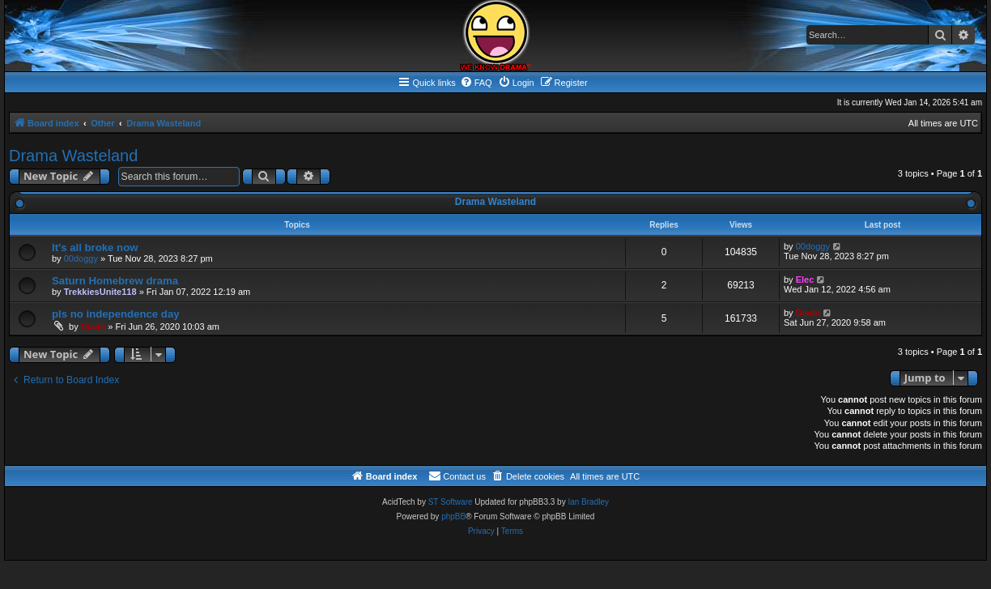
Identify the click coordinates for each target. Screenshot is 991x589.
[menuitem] (476, 82)
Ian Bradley (588, 501)
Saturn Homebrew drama (115, 281)
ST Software (450, 501)
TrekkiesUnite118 (100, 292)
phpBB (453, 516)
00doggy (81, 258)
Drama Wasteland (73, 155)
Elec (805, 279)
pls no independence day (116, 314)
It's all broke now (95, 247)
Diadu (93, 326)
